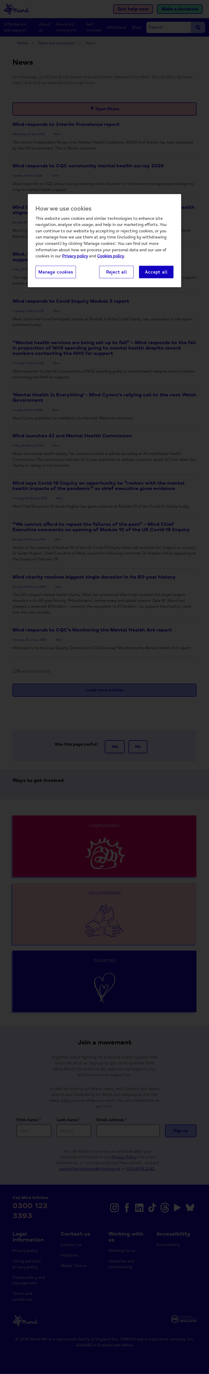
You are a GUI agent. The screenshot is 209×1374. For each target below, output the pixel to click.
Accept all (156, 272)
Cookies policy (110, 256)
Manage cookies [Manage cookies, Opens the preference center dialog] (55, 272)
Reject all (116, 272)
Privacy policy (75, 256)
